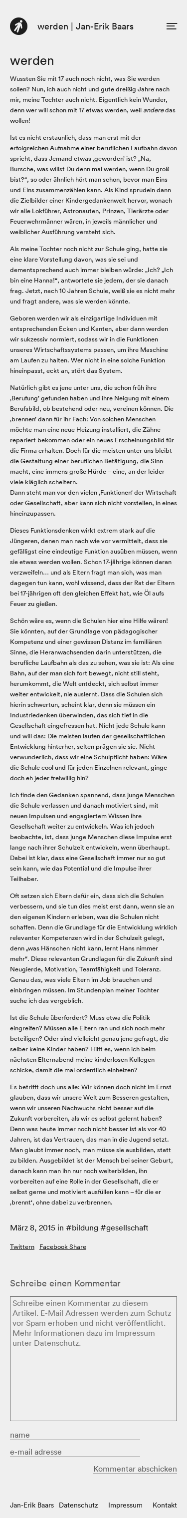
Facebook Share (62, 1246)
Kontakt (165, 1505)
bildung (85, 1227)
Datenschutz (78, 1505)
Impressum (125, 1505)
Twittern (22, 1246)
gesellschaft (127, 1227)
